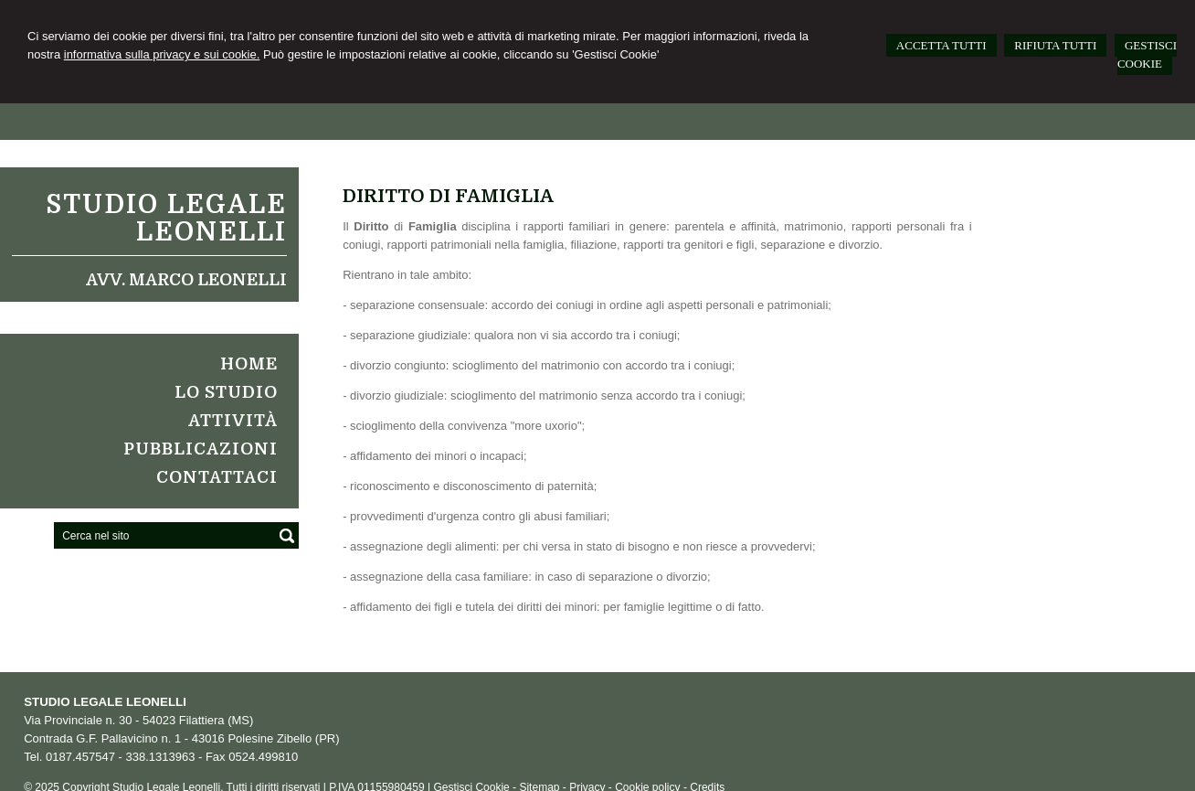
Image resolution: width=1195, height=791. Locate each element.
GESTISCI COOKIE (1147, 54)
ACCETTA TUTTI (941, 45)
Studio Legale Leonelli (166, 218)
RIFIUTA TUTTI (1055, 45)
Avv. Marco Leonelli (186, 280)
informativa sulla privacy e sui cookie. (162, 54)
